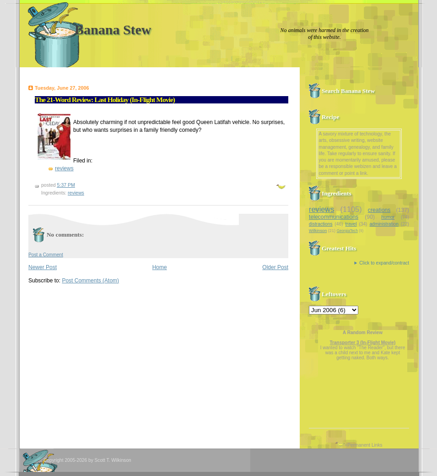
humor (387, 217)
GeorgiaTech (347, 231)
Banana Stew (113, 29)
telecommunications (333, 217)
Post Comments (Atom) (90, 280)
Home (159, 267)
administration (383, 224)
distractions (321, 224)
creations (379, 210)
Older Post (275, 267)
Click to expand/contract (384, 262)
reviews (64, 168)
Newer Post (42, 267)
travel (351, 224)
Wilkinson (318, 230)
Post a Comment (45, 254)
